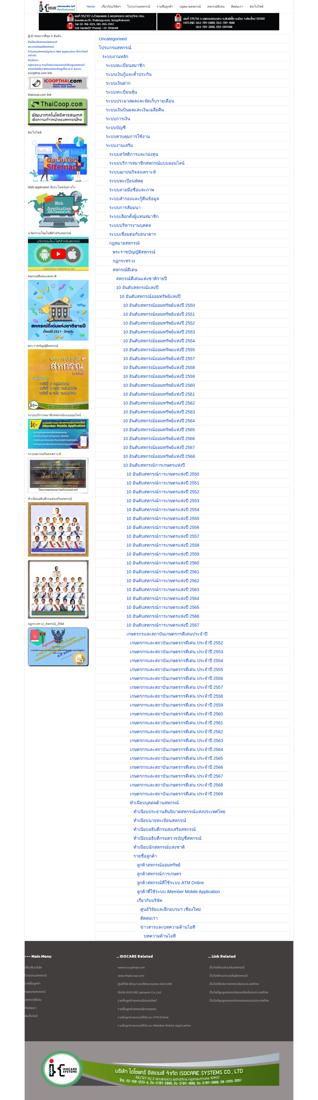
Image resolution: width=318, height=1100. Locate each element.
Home (91, 6)
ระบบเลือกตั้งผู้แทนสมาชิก (134, 216)
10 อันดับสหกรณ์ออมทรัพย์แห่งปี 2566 (159, 438)
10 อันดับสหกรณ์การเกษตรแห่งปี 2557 (163, 536)
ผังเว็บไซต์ (256, 6)
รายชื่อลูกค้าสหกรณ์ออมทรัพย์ (137, 1000)
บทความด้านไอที (160, 936)
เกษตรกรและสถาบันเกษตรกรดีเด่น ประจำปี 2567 (176, 776)
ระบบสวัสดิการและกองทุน (133, 154)
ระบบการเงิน (118, 118)
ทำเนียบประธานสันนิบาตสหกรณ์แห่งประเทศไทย (179, 811)
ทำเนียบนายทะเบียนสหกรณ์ (159, 820)
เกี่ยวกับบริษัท (149, 900)
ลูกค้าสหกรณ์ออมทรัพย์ (158, 865)
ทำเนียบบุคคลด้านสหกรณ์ (154, 802)
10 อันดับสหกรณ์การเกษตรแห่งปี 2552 (163, 491)
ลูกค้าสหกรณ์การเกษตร (159, 873)
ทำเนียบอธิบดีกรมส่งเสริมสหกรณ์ (164, 829)
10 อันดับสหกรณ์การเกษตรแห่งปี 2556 (163, 527)
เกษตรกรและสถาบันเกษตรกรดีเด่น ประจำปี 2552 (176, 642)
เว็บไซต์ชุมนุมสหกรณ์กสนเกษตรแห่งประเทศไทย (239, 1000)
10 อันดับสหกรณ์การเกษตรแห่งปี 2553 (163, 500)
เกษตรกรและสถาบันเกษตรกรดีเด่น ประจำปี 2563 (176, 740)
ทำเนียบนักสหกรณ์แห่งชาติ (159, 847)
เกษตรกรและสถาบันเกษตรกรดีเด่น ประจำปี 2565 (176, 758)
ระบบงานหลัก (115, 56)
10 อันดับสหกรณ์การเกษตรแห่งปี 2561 (163, 571)
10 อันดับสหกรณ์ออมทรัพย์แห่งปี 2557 (159, 358)
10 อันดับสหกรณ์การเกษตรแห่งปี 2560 (163, 563)
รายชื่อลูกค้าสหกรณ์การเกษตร (137, 1009)
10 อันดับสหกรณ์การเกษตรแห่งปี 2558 (163, 545)
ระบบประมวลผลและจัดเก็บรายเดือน (140, 101)
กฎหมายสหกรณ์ (190, 6)
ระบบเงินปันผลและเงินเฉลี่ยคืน (135, 109)
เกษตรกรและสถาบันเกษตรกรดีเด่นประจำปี (167, 634)
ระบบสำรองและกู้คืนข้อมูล (134, 198)
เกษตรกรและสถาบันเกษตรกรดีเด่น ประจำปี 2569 (176, 793)
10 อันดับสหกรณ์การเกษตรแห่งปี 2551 (163, 483)
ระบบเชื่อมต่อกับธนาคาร (132, 234)
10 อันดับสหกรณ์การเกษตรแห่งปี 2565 (163, 607)
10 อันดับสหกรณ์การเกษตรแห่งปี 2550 (163, 474)
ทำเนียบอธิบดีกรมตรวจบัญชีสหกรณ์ (167, 838)
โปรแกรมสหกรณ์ (138, 6)
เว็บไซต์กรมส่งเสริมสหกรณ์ (226, 967)
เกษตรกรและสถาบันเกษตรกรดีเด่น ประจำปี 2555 (176, 669)
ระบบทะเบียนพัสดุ (126, 181)
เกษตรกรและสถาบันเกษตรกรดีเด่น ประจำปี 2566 (176, 767)
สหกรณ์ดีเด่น (216, 6)
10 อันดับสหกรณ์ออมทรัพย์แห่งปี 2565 (159, 429)
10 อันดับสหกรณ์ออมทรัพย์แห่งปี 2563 (159, 411)
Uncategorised (113, 38)
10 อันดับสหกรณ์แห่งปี (137, 287)
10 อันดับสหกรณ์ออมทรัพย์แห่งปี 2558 (159, 367)
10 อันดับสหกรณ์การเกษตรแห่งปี (154, 465)
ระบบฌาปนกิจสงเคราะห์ (132, 172)
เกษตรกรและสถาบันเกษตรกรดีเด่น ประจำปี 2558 (176, 696)
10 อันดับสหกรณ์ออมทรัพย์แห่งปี (150, 296)
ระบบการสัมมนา (125, 207)
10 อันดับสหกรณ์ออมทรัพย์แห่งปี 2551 (159, 314)
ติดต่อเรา (237, 6)
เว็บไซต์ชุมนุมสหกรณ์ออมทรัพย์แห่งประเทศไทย (238, 992)
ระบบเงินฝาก (118, 83)
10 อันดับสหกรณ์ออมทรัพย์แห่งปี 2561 (159, 394)
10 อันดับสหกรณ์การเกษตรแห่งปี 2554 (163, 509)
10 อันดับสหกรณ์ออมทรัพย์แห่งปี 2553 (159, 332)
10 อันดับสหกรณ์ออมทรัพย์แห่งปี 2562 (159, 403)
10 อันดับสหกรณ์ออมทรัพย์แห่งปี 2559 (159, 376)
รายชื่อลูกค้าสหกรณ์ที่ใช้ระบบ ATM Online (143, 1017)
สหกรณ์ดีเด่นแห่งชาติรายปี (141, 278)
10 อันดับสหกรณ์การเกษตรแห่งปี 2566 (163, 616)
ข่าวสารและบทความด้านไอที (167, 927)
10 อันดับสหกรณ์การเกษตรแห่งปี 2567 (163, 625)
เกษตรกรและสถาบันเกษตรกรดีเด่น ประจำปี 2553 (176, 651)
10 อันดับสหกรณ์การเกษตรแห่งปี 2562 (163, 580)
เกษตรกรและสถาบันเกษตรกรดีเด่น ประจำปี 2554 (176, 660)
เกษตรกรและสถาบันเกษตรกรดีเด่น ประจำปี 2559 (176, 705)
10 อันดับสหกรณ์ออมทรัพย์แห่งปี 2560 (159, 385)
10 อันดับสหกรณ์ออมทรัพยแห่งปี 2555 (159, 349)
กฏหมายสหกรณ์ (35, 992)
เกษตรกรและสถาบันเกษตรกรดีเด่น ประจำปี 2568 (176, 785)
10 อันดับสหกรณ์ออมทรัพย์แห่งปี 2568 (159, 456)
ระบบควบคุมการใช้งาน (128, 136)
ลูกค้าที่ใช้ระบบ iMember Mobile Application (178, 891)
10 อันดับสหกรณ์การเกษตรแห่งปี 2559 (163, 554)
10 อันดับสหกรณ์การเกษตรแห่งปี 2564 (163, 598)
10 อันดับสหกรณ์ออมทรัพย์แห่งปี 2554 (159, 340)
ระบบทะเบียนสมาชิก (125, 65)
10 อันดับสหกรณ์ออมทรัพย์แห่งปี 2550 (159, 305)
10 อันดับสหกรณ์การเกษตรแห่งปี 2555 (163, 518)
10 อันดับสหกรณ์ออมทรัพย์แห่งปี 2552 (159, 323)
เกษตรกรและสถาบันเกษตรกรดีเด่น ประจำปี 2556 (176, 678)
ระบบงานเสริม (119, 145)
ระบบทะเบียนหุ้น (121, 92)
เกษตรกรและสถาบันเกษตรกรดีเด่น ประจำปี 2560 (176, 714)
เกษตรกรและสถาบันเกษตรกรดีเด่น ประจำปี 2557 (176, 687)
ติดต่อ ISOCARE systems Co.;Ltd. (139, 992)
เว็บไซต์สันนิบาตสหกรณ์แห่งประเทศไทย (234, 984)
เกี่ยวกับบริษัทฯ (111, 6)
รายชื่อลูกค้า (165, 6)
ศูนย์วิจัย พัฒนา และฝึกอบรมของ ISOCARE (145, 984)
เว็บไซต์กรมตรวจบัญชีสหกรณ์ (228, 975)
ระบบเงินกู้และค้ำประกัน (129, 74)
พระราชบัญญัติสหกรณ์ (134, 252)
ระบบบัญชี (116, 127)
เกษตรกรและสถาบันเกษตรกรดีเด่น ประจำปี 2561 (176, 722)
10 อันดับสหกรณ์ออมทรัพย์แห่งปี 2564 (159, 420)
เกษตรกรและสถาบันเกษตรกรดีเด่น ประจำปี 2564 (176, 749)
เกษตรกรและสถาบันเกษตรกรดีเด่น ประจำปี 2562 (176, 731)
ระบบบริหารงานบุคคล (130, 225)
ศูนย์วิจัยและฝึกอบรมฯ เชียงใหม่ (170, 909)
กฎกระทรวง (124, 260)
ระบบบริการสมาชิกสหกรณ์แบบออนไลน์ (147, 163)
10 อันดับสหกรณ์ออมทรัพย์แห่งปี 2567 (159, 447)
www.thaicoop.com (130, 975)
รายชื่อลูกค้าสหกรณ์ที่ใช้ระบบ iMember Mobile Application (154, 1025)
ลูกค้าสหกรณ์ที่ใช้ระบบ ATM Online (170, 882)
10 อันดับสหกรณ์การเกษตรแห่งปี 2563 (163, 589)
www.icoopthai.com (131, 967)
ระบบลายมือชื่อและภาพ (131, 189)
